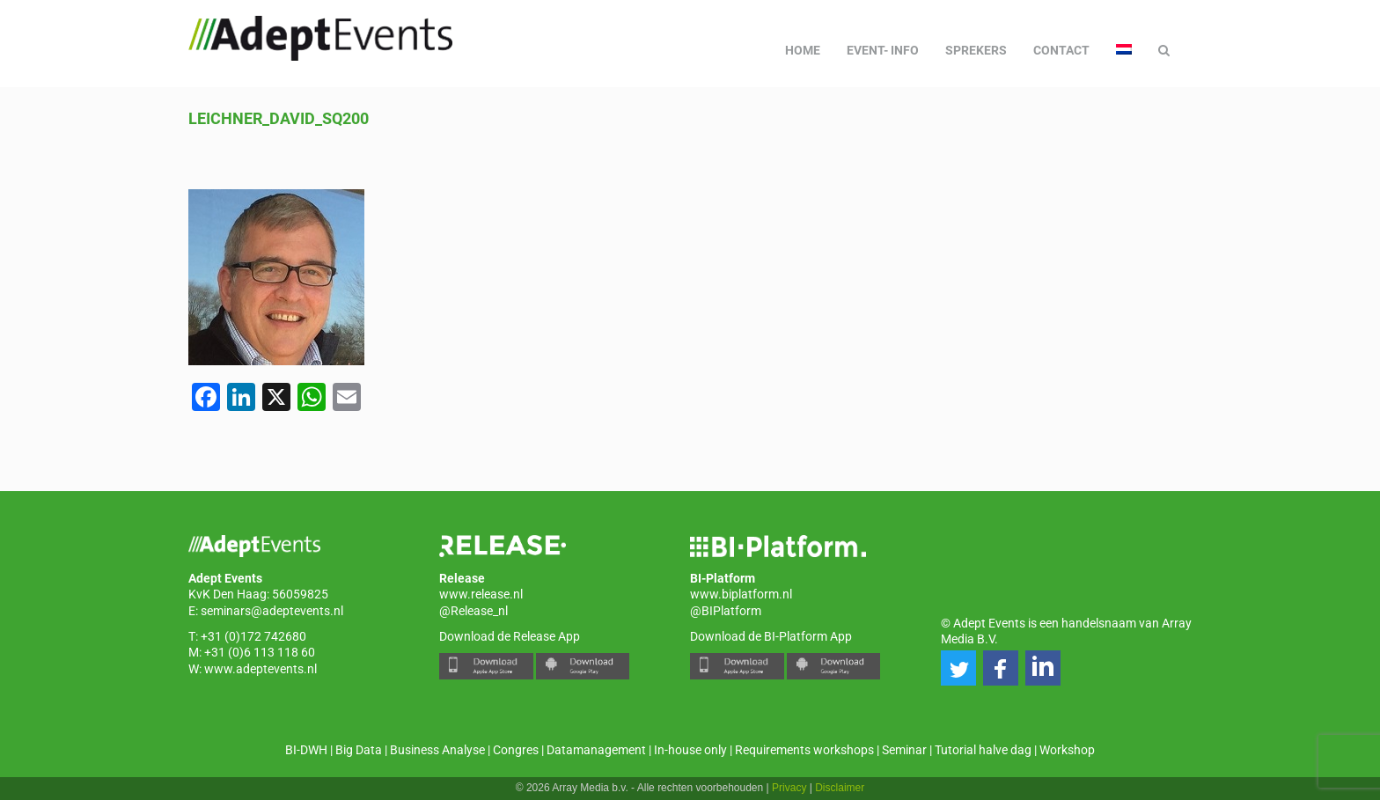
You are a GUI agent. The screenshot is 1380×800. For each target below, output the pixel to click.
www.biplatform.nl (741, 594)
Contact (1061, 50)
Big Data (358, 750)
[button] (958, 668)
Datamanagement (596, 750)
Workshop (1067, 750)
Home (802, 50)
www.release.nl (481, 594)
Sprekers (976, 50)
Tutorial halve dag (983, 750)
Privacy (789, 788)
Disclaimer (839, 788)
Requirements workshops (804, 750)
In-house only (690, 750)
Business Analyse (437, 750)
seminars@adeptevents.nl (272, 611)
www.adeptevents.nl (260, 669)
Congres (516, 750)
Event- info (883, 50)
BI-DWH (306, 750)
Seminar (904, 750)
